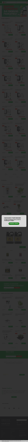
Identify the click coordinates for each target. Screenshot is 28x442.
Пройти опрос (14, 223)
